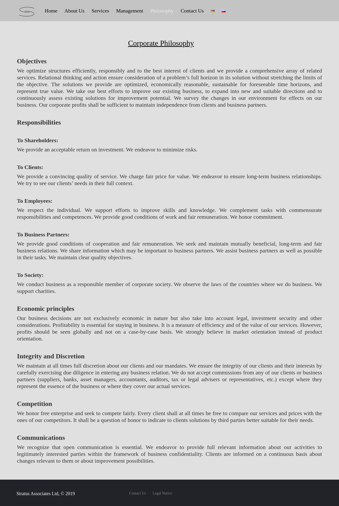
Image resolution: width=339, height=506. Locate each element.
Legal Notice (162, 493)
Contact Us (137, 493)
